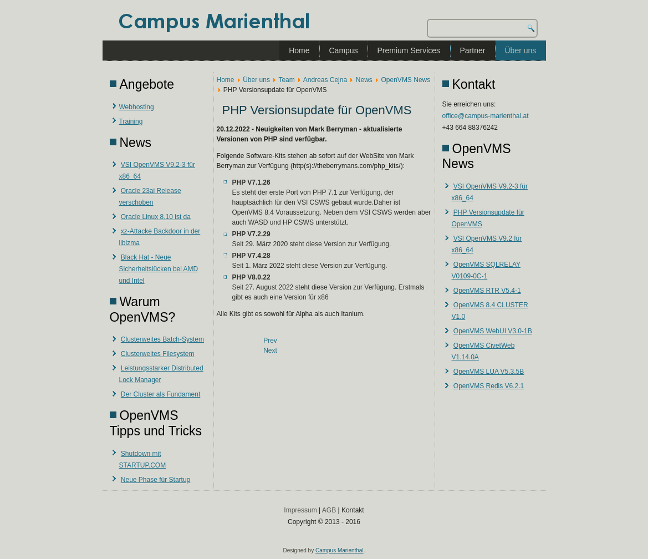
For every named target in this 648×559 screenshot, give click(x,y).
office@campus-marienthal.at (485, 116)
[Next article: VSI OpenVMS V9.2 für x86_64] (270, 350)
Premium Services (409, 50)
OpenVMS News (406, 80)
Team (286, 80)
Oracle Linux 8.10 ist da (156, 217)
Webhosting (136, 107)
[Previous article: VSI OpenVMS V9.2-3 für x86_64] (270, 340)
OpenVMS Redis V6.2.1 (488, 386)
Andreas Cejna (325, 80)
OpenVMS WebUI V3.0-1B (492, 331)
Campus (343, 50)
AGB (329, 510)
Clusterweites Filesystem (158, 354)
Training (131, 121)
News (364, 80)
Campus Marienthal (339, 550)
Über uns (521, 50)
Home (299, 50)
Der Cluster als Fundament (160, 394)
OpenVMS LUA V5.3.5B (488, 371)
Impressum (300, 510)
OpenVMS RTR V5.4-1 (487, 290)
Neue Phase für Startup (155, 480)
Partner (473, 50)
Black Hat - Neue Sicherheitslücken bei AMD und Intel (158, 268)
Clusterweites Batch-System (162, 339)
